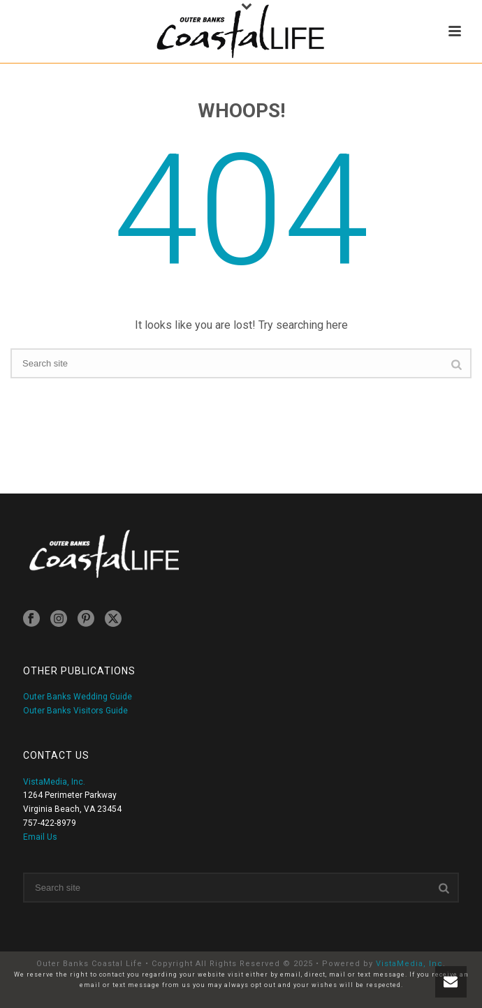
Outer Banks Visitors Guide (75, 711)
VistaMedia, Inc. (54, 782)
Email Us (40, 837)
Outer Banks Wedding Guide (77, 697)
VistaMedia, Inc (409, 963)
